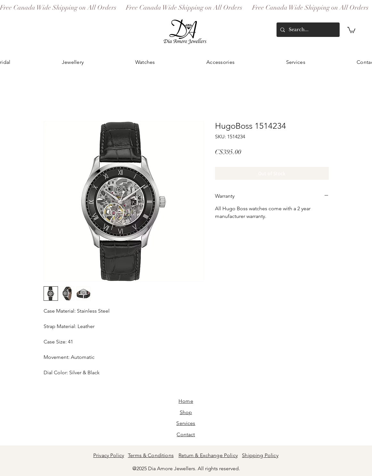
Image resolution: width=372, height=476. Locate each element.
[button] (351, 29)
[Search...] (307, 29)
